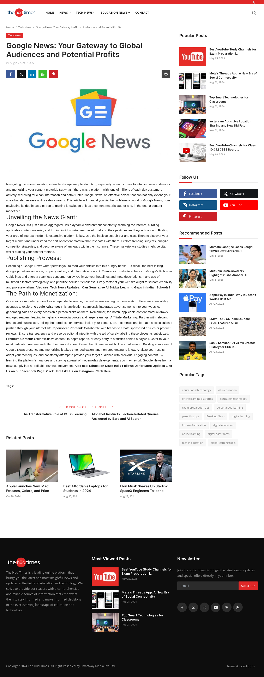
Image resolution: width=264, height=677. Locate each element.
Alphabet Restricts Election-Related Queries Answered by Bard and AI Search (125, 416)
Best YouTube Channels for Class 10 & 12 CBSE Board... (232, 147)
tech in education (192, 443)
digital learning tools (223, 443)
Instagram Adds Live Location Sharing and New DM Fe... (230, 123)
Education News (105, 365)
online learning (191, 434)
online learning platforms (197, 399)
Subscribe (248, 586)
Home (50, 12)
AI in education (227, 390)
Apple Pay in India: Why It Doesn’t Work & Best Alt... (232, 297)
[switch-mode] (254, 2)
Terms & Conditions (241, 666)
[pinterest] (227, 607)
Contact (142, 12)
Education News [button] (115, 12)
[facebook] (182, 607)
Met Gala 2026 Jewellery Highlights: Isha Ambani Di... (229, 273)
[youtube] (215, 607)
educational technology (196, 390)
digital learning (241, 416)
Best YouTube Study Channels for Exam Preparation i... (232, 51)
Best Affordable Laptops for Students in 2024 (85, 488)
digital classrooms (218, 434)
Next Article (103, 407)
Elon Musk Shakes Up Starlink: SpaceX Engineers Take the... (144, 488)
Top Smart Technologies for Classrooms (228, 99)
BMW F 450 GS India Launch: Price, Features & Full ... (229, 321)
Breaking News (215, 416)
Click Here (53, 371)
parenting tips (190, 416)
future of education (194, 425)
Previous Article (72, 407)
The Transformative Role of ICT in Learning (54, 414)
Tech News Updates (64, 287)
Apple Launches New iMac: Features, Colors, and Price (27, 488)
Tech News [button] (86, 12)
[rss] (238, 607)
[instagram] (204, 607)
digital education (223, 425)
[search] (254, 13)
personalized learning (230, 407)
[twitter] (193, 607)
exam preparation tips (195, 407)
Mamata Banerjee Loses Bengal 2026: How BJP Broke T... (231, 249)
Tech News (24, 27)
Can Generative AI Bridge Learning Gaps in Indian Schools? (126, 287)
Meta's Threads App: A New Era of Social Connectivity (233, 75)
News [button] (65, 12)
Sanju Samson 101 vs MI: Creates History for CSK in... (232, 345)
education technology (233, 399)
